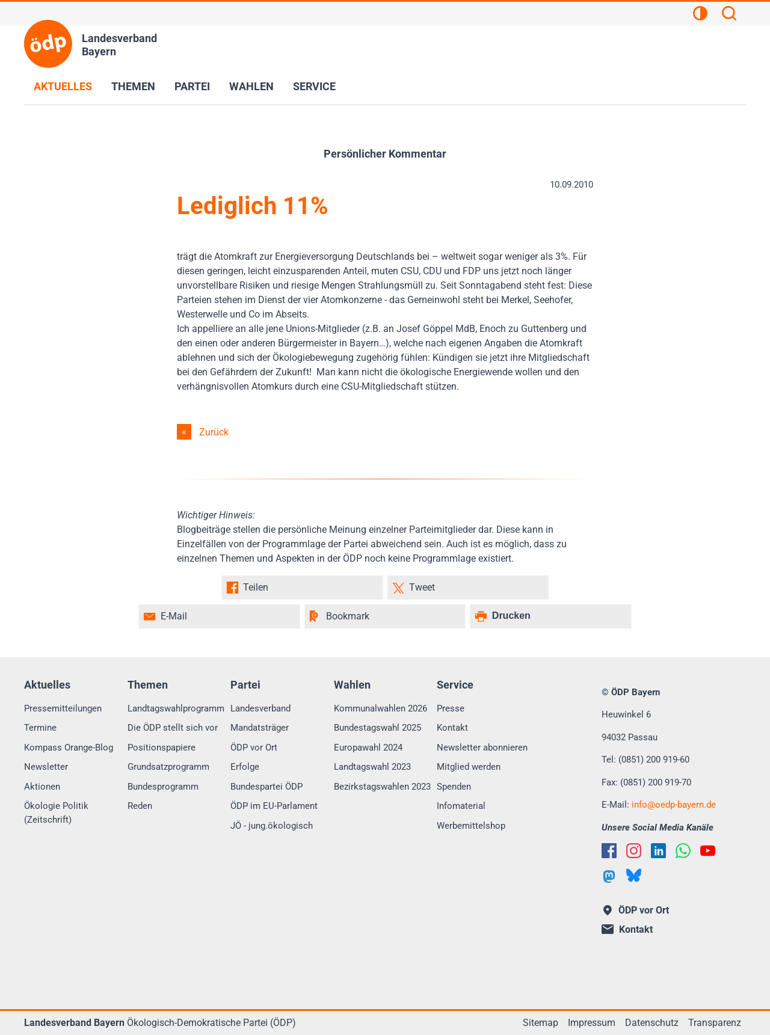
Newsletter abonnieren (482, 747)
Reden (140, 805)
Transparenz (714, 1022)
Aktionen (42, 786)
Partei (192, 86)
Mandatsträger (259, 727)
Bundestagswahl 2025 (377, 727)
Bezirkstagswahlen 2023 (382, 786)
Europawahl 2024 (368, 747)
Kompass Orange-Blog (68, 747)
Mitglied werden (468, 766)
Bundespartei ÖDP (266, 786)
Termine (40, 727)
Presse (450, 708)
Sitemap (540, 1022)
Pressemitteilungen (63, 708)
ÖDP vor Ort (253, 747)
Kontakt (452, 727)
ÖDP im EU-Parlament (274, 805)
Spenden (454, 786)
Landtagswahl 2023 (372, 766)
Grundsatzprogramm (168, 766)
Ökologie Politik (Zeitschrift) (56, 812)
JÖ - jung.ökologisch (271, 825)
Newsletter (46, 766)
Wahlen (251, 86)
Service (314, 86)
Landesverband (260, 708)
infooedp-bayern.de (674, 804)
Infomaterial (461, 805)
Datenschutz (652, 1022)
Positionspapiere (162, 747)
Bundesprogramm (163, 786)
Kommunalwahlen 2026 (380, 708)
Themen (133, 86)
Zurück (214, 432)
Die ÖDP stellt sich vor (173, 727)
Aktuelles (63, 86)
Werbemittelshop (471, 825)
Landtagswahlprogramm (176, 708)
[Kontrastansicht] (700, 15)
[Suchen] (729, 15)
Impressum (591, 1022)
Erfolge (244, 766)
